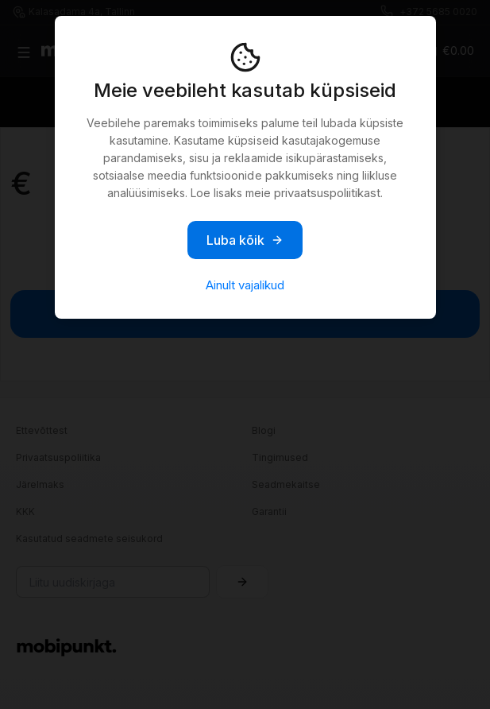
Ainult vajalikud (245, 285)
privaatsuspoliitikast (327, 192)
